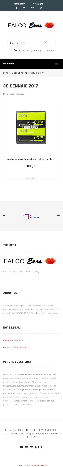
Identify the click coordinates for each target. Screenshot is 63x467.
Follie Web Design (39, 465)
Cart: (23, 50)
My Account (37, 4)
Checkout (50, 50)
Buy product (31, 178)
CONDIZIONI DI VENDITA (13, 340)
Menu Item (19, 4)
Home (5, 73)
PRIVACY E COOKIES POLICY (15, 347)
